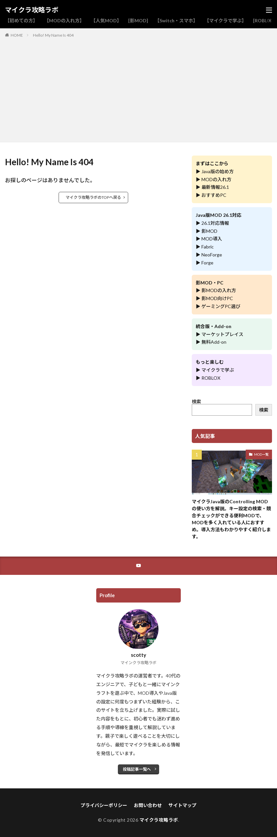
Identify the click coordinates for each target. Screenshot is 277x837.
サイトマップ (182, 805)
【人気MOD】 (106, 20)
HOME (17, 35)
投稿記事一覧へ (137, 769)
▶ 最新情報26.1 (212, 187)
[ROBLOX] (264, 20)
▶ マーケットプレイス (219, 334)
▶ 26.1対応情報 (212, 223)
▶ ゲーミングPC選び (218, 306)
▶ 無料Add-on (211, 342)
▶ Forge (204, 262)
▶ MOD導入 (209, 238)
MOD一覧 (261, 454)
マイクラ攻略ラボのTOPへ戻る (93, 197)
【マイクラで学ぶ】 (225, 20)
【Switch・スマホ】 (176, 20)
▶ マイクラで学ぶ (215, 370)
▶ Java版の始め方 (215, 171)
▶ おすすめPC (211, 195)
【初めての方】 (21, 20)
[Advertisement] (138, 88)
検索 (196, 401)
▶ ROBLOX (208, 378)
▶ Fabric (205, 246)
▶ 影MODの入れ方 (216, 290)
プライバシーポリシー (104, 805)
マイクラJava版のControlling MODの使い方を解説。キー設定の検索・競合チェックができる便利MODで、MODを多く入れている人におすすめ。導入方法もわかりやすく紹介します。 (231, 519)
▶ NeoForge (209, 254)
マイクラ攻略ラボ (31, 10)
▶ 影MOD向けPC (214, 298)
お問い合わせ (148, 805)
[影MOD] (138, 20)
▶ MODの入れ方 (213, 179)
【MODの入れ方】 (64, 20)
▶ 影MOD (206, 231)
